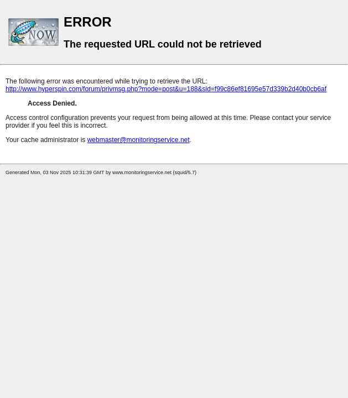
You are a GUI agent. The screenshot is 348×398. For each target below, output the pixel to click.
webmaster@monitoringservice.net (138, 140)
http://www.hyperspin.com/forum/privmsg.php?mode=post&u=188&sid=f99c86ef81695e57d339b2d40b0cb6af (166, 89)
